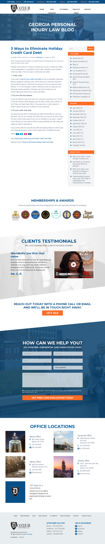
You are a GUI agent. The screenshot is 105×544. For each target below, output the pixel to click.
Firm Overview (52, 10)
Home (42, 9)
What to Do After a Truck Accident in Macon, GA (81, 158)
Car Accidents (78, 71)
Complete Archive (79, 145)
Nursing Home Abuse (80, 94)
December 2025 (78, 114)
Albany (68, 2)
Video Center (43, 516)
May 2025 (76, 136)
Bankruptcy (39, 57)
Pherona (22, 537)
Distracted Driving (79, 74)
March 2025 (77, 142)
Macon (25, 2)
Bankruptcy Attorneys (31, 138)
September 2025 (78, 124)
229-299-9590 (37, 470)
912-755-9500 (60, 529)
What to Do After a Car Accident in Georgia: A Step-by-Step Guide (81, 171)
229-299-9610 (37, 473)
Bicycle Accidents (79, 61)
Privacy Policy (86, 516)
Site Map (30, 534)
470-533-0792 (85, 474)
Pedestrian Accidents (80, 97)
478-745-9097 (37, 447)
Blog (74, 64)
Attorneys (64, 9)
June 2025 (76, 133)
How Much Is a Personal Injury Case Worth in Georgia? (81, 164)
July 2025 (76, 130)
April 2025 (76, 139)
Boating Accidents (79, 68)
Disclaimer (24, 534)
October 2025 (77, 120)
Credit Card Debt (45, 138)
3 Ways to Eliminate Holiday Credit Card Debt (37, 142)
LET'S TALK (52, 313)
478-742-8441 (37, 445)
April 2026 (76, 108)
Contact (87, 9)
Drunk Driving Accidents (81, 77)
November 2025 (78, 117)
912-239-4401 (85, 448)
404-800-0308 (85, 471)
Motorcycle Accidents (80, 90)
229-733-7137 (58, 531)
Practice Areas (76, 10)
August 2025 (77, 127)
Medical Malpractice (80, 87)
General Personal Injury (81, 82)
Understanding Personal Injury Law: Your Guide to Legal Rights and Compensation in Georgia (82, 179)
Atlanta (90, 2)
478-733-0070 (57, 526)
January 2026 (77, 111)
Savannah (46, 2)
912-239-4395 (85, 446)
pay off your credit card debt (31, 79)
